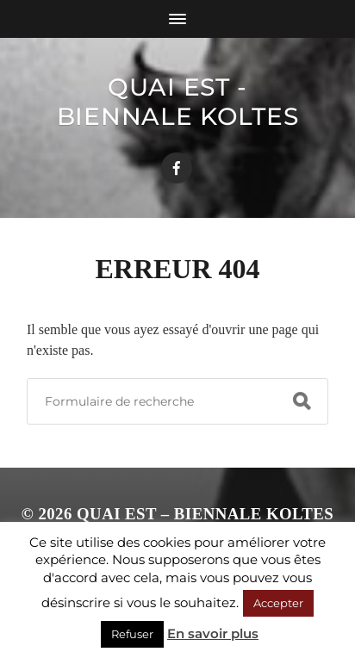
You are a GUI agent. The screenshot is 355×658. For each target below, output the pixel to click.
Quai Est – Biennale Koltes (205, 514)
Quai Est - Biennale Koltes (178, 101)
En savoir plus (212, 633)
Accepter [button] (278, 603)
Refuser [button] (132, 634)
